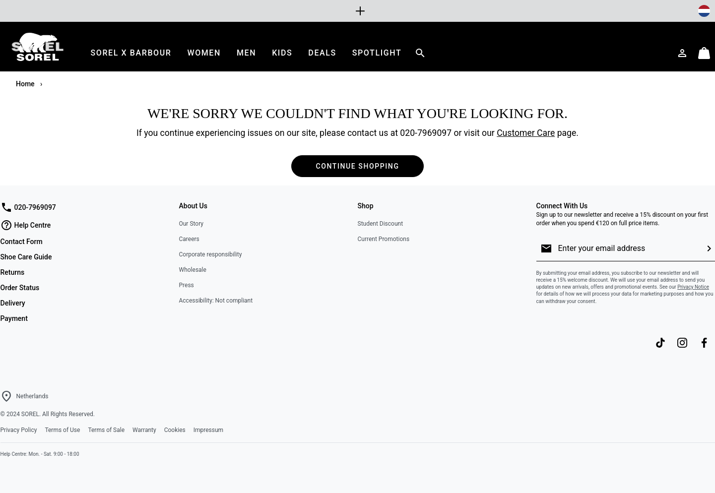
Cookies (175, 430)
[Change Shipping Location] (704, 11)
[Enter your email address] (627, 248)
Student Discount (380, 223)
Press (186, 285)
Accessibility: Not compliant (216, 300)
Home (26, 84)
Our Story (191, 223)
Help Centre (25, 225)
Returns (12, 272)
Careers (189, 239)
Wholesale (192, 269)
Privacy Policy (18, 430)
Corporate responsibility (210, 254)
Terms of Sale (106, 430)
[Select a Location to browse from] (6, 396)
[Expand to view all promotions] (357, 11)
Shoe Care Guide (26, 257)
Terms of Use (62, 430)
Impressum (208, 430)
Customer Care (526, 133)
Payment (14, 318)
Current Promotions (384, 239)
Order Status (20, 288)
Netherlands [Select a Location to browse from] (32, 396)
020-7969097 (426, 133)
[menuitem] (131, 52)
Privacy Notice (693, 287)
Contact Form (21, 242)
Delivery (12, 303)
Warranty (144, 430)
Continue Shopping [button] (357, 166)
